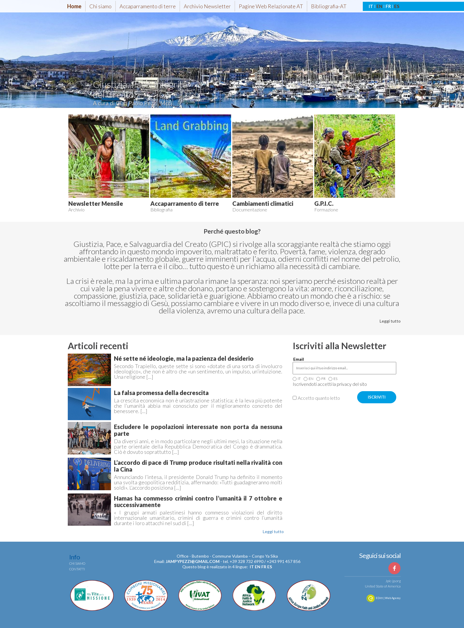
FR (388, 6)
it (252, 566)
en (257, 566)
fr (263, 566)
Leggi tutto (390, 320)
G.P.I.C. (324, 203)
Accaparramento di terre (148, 6)
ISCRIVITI (377, 397)
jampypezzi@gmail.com (193, 561)
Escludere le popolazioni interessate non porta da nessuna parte (198, 430)
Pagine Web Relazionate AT (271, 6)
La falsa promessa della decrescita (161, 392)
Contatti (77, 569)
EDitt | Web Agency (383, 598)
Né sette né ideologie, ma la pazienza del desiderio (184, 358)
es (269, 566)
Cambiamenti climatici (262, 203)
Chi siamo (100, 6)
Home (74, 6)
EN (379, 6)
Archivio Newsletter (207, 6)
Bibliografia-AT (329, 6)
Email (298, 359)
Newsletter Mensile (95, 203)
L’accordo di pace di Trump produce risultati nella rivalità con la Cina (198, 466)
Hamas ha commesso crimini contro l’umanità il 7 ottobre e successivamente (198, 502)
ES (396, 6)
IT (371, 6)
